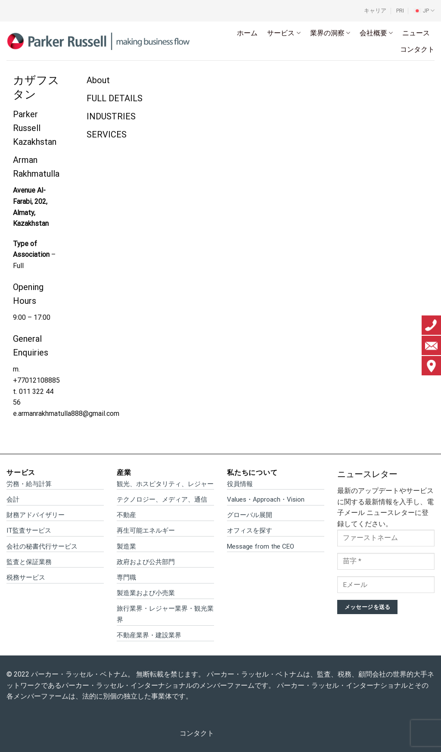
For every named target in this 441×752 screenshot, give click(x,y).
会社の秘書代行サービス (42, 546)
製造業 (126, 546)
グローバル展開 (249, 515)
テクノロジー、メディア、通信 (162, 499)
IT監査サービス (28, 530)
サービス (283, 33)
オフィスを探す (249, 530)
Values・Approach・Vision (265, 499)
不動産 (126, 515)
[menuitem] (424, 10)
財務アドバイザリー (35, 515)
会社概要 (376, 33)
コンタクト (417, 49)
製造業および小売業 (146, 593)
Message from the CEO (260, 546)
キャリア (375, 10)
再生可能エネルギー (146, 530)
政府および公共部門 (146, 562)
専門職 (126, 577)
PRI (400, 10)
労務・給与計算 (29, 484)
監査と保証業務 (29, 562)
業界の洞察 (330, 33)
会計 (12, 499)
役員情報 (240, 484)
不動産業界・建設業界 (149, 635)
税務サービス (25, 577)
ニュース (416, 33)
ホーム (247, 33)
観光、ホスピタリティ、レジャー (165, 484)
